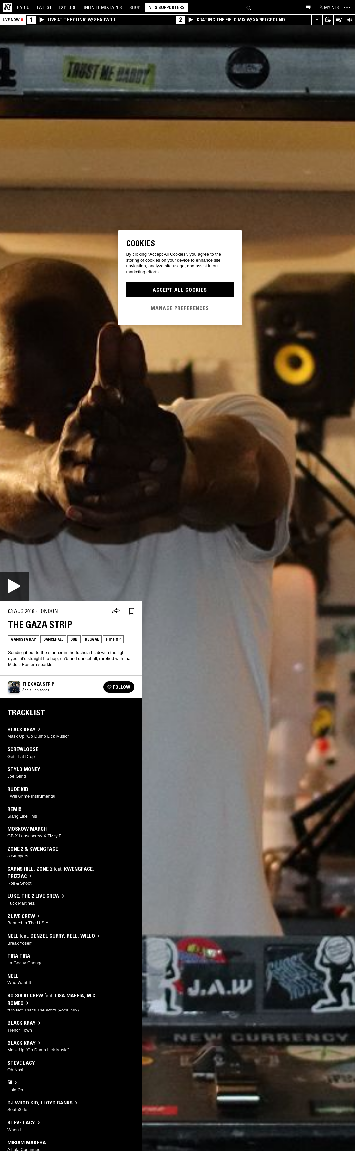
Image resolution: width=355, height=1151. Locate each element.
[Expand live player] (316, 20)
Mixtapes (103, 7)
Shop (134, 7)
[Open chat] (308, 7)
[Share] (116, 611)
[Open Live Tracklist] (338, 20)
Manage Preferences (180, 308)
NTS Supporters (166, 7)
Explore (67, 7)
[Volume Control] (349, 20)
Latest (44, 7)
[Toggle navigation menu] (347, 7)
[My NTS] (328, 7)
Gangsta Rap (23, 639)
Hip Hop (113, 639)
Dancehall (53, 639)
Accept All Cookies (180, 289)
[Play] (14, 586)
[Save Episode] (131, 611)
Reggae (92, 639)
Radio (23, 7)
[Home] (7, 7)
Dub (74, 639)
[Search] (248, 7)
